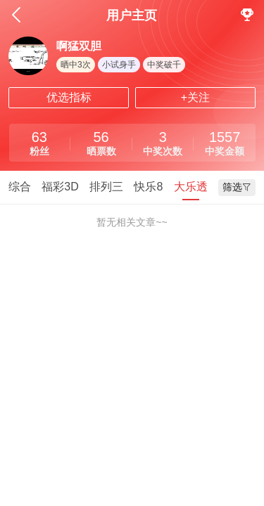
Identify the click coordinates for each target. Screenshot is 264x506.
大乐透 (191, 187)
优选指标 (69, 97)
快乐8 (148, 187)
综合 (19, 187)
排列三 (106, 187)
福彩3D (60, 187)
